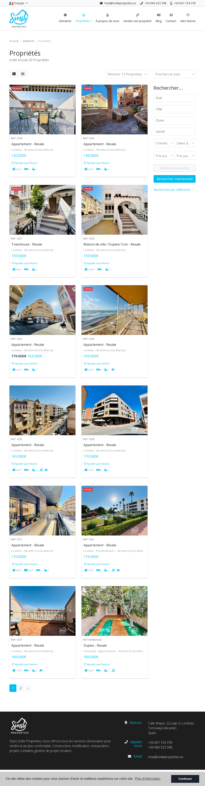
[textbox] (176, 97)
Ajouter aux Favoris (25, 163)
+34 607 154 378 (183, 3)
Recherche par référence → (174, 190)
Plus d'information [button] (147, 778)
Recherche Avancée (174, 168)
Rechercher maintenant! (175, 179)
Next (70, 109)
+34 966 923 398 (153, 3)
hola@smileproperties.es (120, 3)
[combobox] (175, 98)
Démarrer (28, 41)
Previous (14, 109)
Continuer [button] (185, 778)
